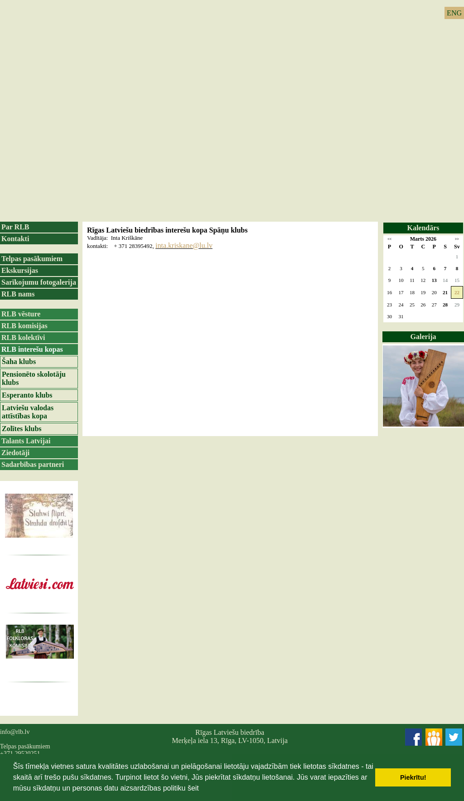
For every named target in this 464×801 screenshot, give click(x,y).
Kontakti (15, 239)
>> (457, 239)
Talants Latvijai (25, 441)
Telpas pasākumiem (32, 258)
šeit (193, 788)
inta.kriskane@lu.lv (184, 245)
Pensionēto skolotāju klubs (34, 378)
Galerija (423, 336)
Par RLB (15, 227)
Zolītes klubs (22, 428)
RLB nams (17, 294)
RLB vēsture (20, 314)
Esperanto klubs (27, 395)
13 (434, 280)
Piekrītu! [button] (413, 777)
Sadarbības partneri (32, 464)
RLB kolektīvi (23, 337)
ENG (454, 13)
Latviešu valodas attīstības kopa (27, 412)
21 (445, 292)
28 (445, 304)
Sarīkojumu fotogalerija (38, 282)
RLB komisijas (24, 326)
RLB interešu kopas (32, 349)
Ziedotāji (15, 452)
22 (456, 292)
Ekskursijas (19, 270)
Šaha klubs (19, 361)
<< (389, 239)
